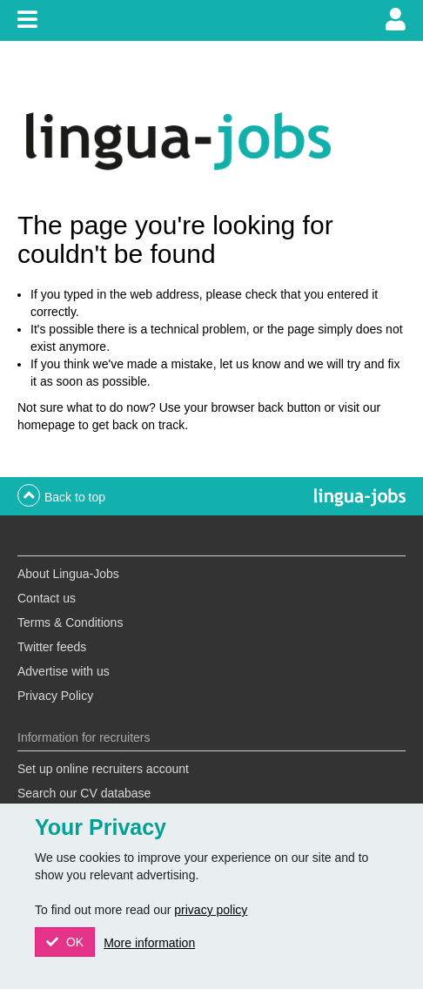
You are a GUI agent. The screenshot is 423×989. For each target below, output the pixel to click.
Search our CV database (84, 793)
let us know (249, 364)
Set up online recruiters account (103, 769)
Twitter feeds (51, 647)
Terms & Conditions (70, 622)
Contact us (46, 598)
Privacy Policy (55, 696)
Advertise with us (63, 671)
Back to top (74, 497)
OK (73, 942)
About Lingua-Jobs (68, 574)
